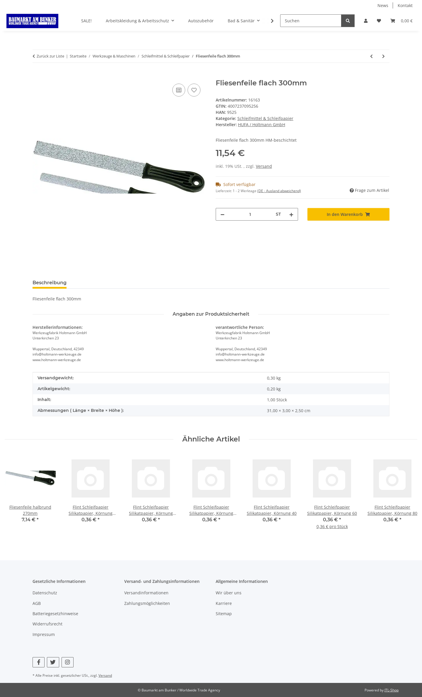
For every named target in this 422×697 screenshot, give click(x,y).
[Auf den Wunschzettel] (194, 90)
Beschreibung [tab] (50, 282)
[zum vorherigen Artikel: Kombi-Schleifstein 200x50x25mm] (371, 56)
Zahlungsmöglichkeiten (147, 603)
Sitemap (224, 613)
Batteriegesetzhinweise (55, 613)
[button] (365, 21)
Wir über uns (228, 593)
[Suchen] (310, 20)
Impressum (44, 634)
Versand (264, 166)
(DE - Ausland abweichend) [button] (279, 190)
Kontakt (405, 5)
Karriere (224, 603)
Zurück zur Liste (50, 56)
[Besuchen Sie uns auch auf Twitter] (53, 662)
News (382, 5)
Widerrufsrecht (47, 624)
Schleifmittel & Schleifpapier (265, 118)
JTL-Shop (391, 690)
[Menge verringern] (222, 214)
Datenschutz (45, 593)
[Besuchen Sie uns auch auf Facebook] (39, 662)
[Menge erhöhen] (291, 214)
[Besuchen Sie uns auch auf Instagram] (68, 662)
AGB (37, 603)
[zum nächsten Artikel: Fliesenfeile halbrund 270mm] (383, 56)
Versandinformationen (146, 593)
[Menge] (250, 214)
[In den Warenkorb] (37, 75)
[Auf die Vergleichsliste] (178, 90)
